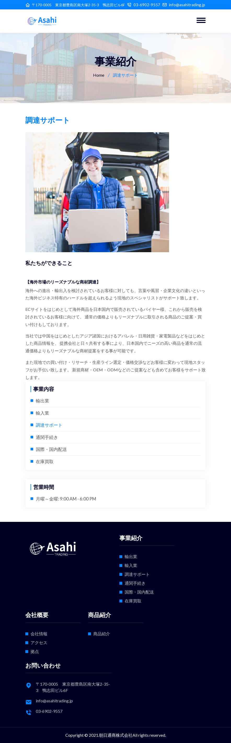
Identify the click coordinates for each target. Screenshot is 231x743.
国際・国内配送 (51, 449)
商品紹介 (101, 633)
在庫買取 (45, 461)
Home (98, 75)
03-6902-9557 (147, 5)
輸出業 (42, 400)
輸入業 (42, 413)
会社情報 (39, 633)
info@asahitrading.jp (187, 5)
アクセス (39, 642)
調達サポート (49, 425)
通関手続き (47, 437)
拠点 (35, 651)
